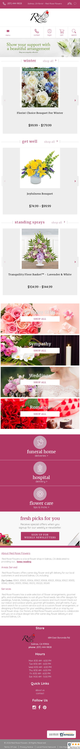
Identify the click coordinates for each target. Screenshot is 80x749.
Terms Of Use (10, 747)
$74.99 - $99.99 (40, 206)
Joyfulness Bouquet (40, 193)
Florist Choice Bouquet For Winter (40, 113)
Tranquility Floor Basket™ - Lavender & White (40, 274)
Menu (8, 35)
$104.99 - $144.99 (40, 287)
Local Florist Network (46, 747)
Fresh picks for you (40, 522)
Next (76, 100)
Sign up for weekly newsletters (40, 536)
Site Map (63, 747)
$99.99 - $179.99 (40, 125)
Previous (4, 100)
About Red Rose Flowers (15, 553)
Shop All (48, 61)
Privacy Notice (26, 747)
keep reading (24, 561)
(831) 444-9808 (14, 3)
